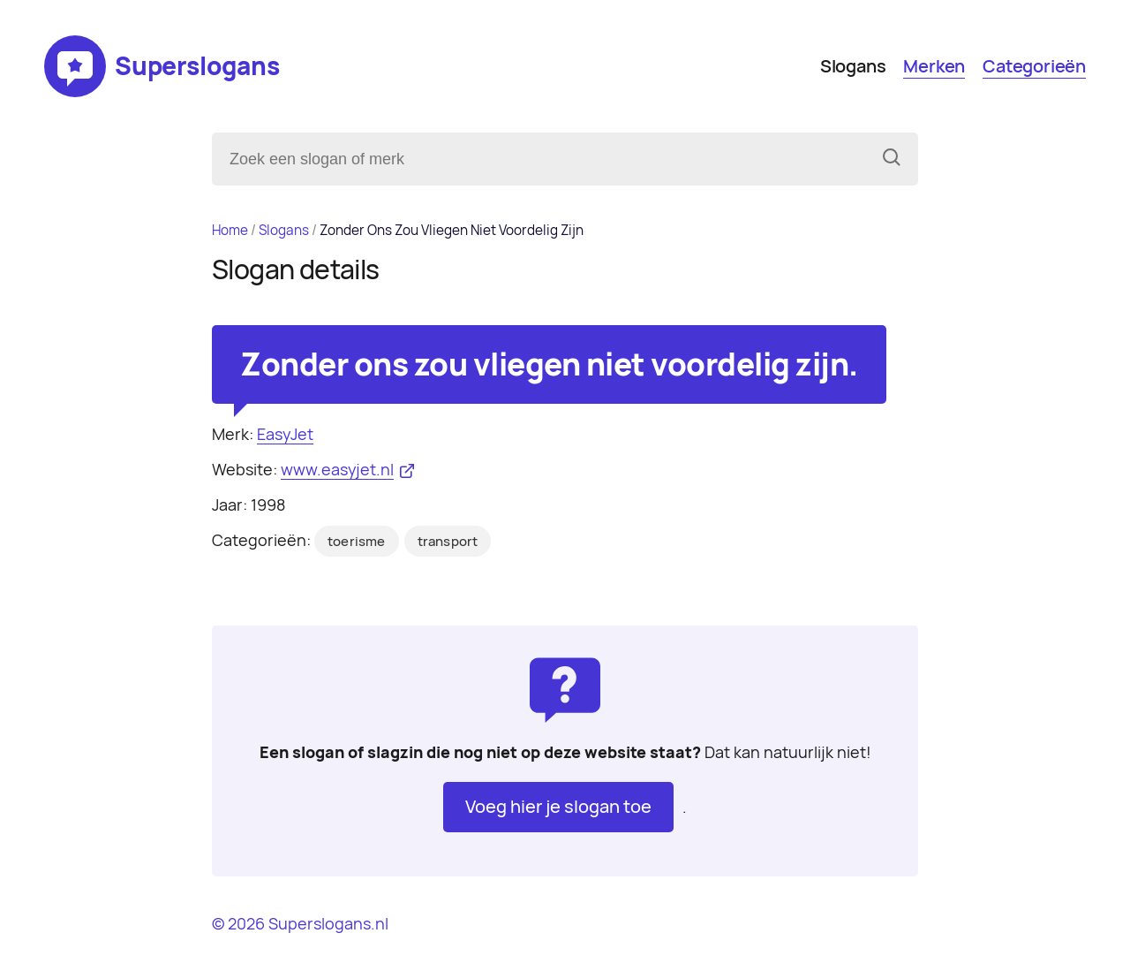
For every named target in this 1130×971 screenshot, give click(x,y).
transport (448, 541)
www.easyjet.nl (337, 469)
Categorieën (1034, 66)
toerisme (357, 541)
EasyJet (285, 434)
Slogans (853, 66)
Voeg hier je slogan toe (558, 806)
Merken (934, 66)
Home (230, 230)
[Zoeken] (891, 159)
